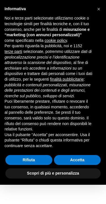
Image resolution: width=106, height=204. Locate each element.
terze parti (13, 51)
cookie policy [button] (56, 40)
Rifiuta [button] (29, 160)
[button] (98, 9)
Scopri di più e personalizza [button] (53, 173)
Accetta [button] (77, 160)
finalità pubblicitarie (67, 79)
